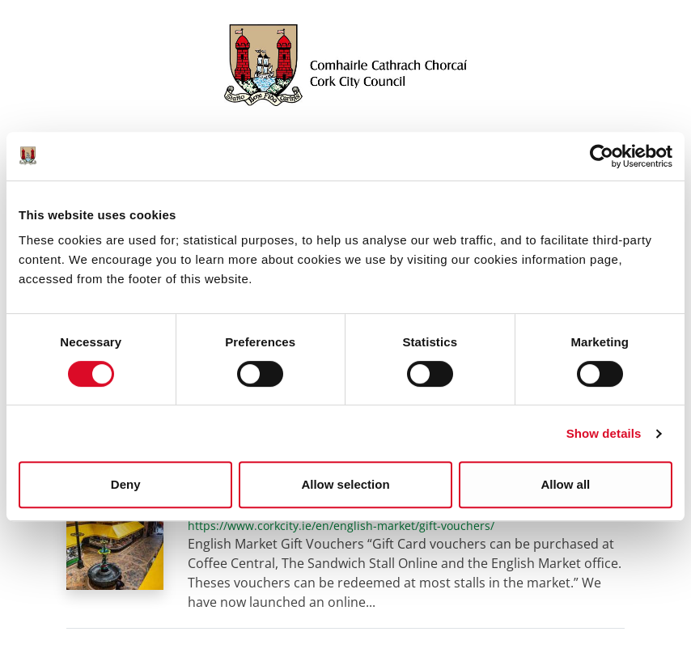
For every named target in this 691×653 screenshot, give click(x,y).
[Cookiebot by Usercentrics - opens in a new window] (601, 156)
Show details (604, 433)
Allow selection (345, 484)
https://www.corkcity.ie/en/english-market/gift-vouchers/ (341, 525)
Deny (126, 484)
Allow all (565, 484)
